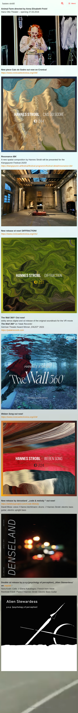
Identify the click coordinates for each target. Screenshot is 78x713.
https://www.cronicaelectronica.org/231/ (19, 234)
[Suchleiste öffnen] (62, 3)
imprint (48, 707)
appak (8, 585)
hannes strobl (8, 3)
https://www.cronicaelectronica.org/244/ (19, 73)
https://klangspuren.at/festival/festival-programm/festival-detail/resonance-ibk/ (37, 166)
